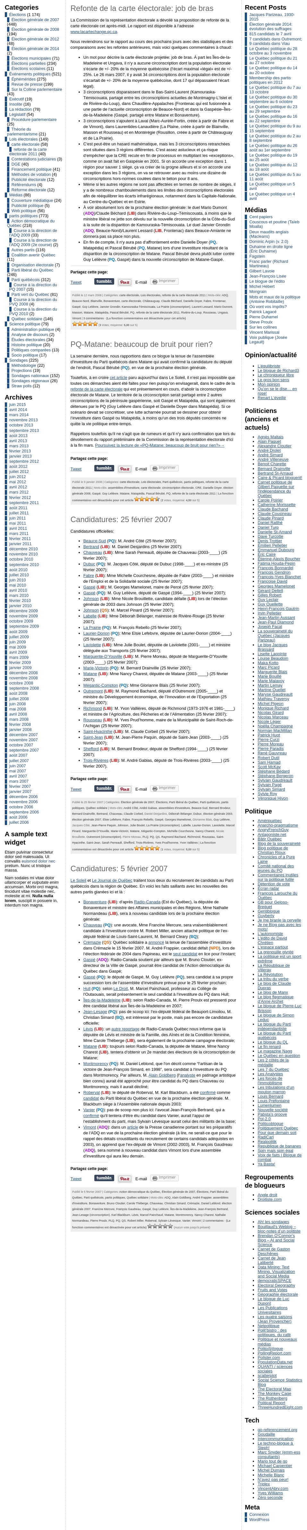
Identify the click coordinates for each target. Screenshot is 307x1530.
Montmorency (95, 1063)
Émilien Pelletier (272, 545)
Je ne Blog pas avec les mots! (279, 927)
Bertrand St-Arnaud (275, 473)
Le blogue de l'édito (267, 281)
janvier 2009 (20, 667)
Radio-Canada (147, 901)
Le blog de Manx (273, 992)
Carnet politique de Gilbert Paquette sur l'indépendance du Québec (276, 489)
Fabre (207, 301)
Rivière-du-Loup (191, 312)
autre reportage (125, 1029)
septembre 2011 (24, 502)
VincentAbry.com (273, 1488)
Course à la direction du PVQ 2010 (33, 311)
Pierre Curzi (268, 739)
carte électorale (26, 144)
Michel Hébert (262, 286)
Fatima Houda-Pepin (276, 563)
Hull (86, 988)
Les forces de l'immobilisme (270, 1080)
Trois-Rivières (95, 760)
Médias (15, 195)
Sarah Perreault (112, 842)
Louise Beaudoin (273, 658)
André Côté (131, 808)
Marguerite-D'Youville (95, 831)
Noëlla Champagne (275, 726)
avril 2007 (18, 776)
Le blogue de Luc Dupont (273, 1301)
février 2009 (20, 662)
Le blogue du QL (273, 1042)
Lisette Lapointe (272, 653)
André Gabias (148, 808)
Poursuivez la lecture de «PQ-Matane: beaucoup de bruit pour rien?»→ (160, 445)
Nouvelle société (273, 1109)
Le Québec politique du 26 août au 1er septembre (273, 147)
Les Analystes (270, 1073)
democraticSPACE (274, 1280)
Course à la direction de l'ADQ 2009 (33, 232)
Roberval (91, 1092)
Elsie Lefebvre (112, 819)
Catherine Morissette (276, 504)
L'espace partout (273, 947)
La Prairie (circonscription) (173, 306)
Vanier (89, 1109)
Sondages (18, 360)
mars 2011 (19, 533)
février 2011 (20, 538)
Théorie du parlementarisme (22, 131)
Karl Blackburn (120, 1214)
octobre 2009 (21, 621)
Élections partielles (29, 63)
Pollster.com (269, 1357)
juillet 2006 (19, 822)
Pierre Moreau (271, 744)
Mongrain (257, 291)
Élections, (162, 802)
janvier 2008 (20, 729)
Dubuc (89, 564)
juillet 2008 (19, 698)
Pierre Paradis (271, 748)
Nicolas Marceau (273, 717)
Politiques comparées (31, 350)
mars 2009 (19, 657)
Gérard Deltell (270, 590)
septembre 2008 (24, 688)
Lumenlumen (269, 1105)
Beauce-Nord (80, 301)
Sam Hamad (269, 762)
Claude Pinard (271, 518)
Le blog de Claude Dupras (274, 985)
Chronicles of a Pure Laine (276, 859)
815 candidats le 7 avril (270, 33)
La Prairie (92, 627)
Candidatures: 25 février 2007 (121, 519)
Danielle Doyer (192, 301)
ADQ (225, 295)
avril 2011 (18, 528)
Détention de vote (274, 883)
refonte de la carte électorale (97, 389)
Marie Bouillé (269, 676)
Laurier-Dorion (96, 633)
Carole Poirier (270, 500)
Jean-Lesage (95, 1011)
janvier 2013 (20, 456)
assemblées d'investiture (124, 487)
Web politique (24, 210)
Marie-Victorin (96, 668)
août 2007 (18, 755)
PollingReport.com (274, 1353)
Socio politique (25, 355)
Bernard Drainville (83, 813)
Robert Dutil (268, 757)
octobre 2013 (21, 425)
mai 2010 (17, 585)
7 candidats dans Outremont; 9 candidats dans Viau (275, 41)
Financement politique (32, 169)
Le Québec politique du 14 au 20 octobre (273, 70)
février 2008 (20, 724)
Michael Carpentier (275, 1465)
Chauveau (92, 552)
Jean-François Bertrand (213, 1209)
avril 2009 (18, 652)
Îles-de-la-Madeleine (102, 1000)
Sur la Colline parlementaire (37, 89)
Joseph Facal (270, 626)
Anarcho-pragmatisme (278, 825)
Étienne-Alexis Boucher (279, 558)
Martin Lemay (270, 685)
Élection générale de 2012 (35, 39)
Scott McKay (269, 766)
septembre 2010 (24, 564)
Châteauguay (151, 301)
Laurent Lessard (202, 306)
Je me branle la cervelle (279, 920)
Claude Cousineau (274, 513)
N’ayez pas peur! (273, 1479)
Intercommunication (276, 1438)
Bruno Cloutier (116, 1203)
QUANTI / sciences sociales (275, 1368)
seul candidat (185, 953)
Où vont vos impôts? (268, 306)
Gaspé (76, 306)
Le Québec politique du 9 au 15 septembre (275, 128)
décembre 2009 (23, 610)
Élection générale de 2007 (35, 19)
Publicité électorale (29, 179)
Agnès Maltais (270, 436)
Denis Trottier (270, 540)
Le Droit (121, 988)
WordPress (259, 1519)
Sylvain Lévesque (169, 1220)
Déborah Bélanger (180, 813)
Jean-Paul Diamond (276, 622)
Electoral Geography (276, 1285)
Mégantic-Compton (100, 685)
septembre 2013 (24, 430)
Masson (77, 312)
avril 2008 (18, 714)
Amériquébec (270, 820)
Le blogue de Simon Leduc (276, 1017)
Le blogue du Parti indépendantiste (274, 1026)
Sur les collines (263, 327)
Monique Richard (273, 708)
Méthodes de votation (31, 174)
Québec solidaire (27, 318)
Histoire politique (27, 344)
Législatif (17, 114)
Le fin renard (269, 1046)
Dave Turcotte (270, 536)
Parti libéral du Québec (32, 270)
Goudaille (266, 1434)
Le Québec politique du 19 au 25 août (273, 157)
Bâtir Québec (270, 839)
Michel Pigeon (270, 703)
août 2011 (18, 507)
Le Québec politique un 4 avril (272, 196)
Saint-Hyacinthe (97, 731)
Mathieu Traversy (273, 698)
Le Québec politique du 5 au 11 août (275, 176)
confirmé (208, 1092)
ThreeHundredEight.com (280, 1407)
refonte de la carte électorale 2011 (28, 151)
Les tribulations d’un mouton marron (276, 1089)
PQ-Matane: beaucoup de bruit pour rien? (142, 344)
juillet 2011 (19, 513)
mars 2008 (19, 719)
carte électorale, (130, 295)
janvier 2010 (20, 605)
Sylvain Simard (271, 789)
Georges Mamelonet (178, 819)
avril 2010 (18, 590)
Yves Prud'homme (166, 842)
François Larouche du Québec (277, 895)
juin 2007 (17, 765)
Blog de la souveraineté (279, 843)
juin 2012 (17, 476)
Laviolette (92, 644)
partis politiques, (195, 482)
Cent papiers (261, 216)
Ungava (223, 312)
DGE (16, 164)
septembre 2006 (24, 812)
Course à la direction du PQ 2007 (33, 287)
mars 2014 (19, 414)
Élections (17, 14)
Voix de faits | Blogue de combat (280, 1157)
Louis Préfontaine (274, 1100)
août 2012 (18, 466)
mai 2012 (17, 481)
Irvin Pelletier (269, 613)
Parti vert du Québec (30, 294)
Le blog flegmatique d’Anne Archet (276, 999)
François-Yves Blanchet (279, 576)
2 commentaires (213, 1220)
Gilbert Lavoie (262, 271)
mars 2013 (19, 445)
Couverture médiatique (32, 200)
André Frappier (201, 1197)
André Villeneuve (273, 459)
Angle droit (267, 1194)
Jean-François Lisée (267, 276)
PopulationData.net (275, 1362)
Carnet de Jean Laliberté (272, 1260)
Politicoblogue (270, 1123)
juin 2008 (17, 703)
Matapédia (101, 312)
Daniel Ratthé (270, 522)
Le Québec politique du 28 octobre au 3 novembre (273, 51)
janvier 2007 (20, 791)
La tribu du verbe (273, 978)
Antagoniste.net (272, 834)
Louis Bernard (270, 1096)
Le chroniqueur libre (276, 375)
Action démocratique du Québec (31, 223)
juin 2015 (17, 404)
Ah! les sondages (273, 1221)
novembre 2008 (23, 677)
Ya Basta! (266, 1164)
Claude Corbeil (133, 813)
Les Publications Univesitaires (272, 1310)
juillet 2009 (19, 636)
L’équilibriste (269, 366)
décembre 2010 (23, 548)
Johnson (91, 598)
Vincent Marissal (264, 332)
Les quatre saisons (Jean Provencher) (275, 1319)
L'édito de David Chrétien (272, 940)
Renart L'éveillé (272, 397)
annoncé (156, 942)
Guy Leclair (268, 599)
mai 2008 (17, 709)
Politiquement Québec (278, 1128)
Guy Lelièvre (90, 306)
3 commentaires (93, 318)
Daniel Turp (268, 527)
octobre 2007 (21, 745)
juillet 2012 (19, 471)
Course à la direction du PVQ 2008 (33, 301)
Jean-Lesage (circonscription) (91, 1214)
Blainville (96, 301)
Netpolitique (268, 1325)
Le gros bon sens (273, 379)
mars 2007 (19, 781)
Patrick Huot (269, 735)
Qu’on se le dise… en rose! (277, 391)
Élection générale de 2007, (138, 802)
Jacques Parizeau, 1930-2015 (272, 16)
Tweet (76, 282)
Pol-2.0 (264, 1118)
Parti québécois (26, 279)
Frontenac (219, 301)
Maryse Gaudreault (275, 694)
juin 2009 (17, 642)
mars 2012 (19, 492)
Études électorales (28, 339)
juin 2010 (17, 580)
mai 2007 (17, 771)
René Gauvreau (272, 753)
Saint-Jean (93, 737)
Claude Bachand (273, 509)
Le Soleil (78, 880)
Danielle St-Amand (275, 531)
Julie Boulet (137, 825)
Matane (88, 312)
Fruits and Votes (272, 1289)
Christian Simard (175, 1203)
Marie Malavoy (271, 680)
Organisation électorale (33, 264)
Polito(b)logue (270, 1348)
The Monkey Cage (274, 1393)
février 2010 (20, 600)
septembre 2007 (24, 750)
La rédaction (20, 109)
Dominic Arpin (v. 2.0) (268, 241)
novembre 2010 (23, 554)
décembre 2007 (23, 734)
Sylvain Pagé (270, 784)
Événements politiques (30, 74)
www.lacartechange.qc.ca (94, 31)
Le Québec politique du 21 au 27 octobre (273, 60)
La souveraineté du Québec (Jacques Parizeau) (275, 635)
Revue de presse (27, 84)
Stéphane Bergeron (275, 775)
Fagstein (257, 256)
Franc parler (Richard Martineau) (268, 263)
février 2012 (20, 497)
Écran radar (268, 888)
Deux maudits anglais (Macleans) (268, 234)
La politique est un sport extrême (279, 958)
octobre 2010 (21, 559)
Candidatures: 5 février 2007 (119, 868)
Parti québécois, (173, 482)
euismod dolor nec (38, 861)
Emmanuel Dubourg (276, 549)
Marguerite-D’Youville (102, 656)
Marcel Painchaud (151, 1214)
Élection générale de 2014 (35, 48)
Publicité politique (28, 205)
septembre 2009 (24, 626)
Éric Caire (267, 554)
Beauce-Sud (94, 540)
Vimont (76, 318)
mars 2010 (19, 595)
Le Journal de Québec (112, 880)
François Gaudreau (128, 1209)
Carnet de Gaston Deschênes (274, 1251)
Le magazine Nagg (275, 1051)
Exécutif (16, 99)
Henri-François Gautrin (278, 608)
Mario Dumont (223, 306)
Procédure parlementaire (34, 119)
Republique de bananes (279, 1146)
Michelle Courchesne (180, 831)
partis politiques (23, 215)
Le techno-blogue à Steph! (276, 1445)
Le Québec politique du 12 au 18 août (273, 167)
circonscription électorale (178, 487)
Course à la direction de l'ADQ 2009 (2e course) (33, 242)
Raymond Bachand (173, 836)
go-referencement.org (277, 1429)
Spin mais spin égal (275, 1150)
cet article (118, 377)
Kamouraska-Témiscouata (139, 306)
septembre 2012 (24, 461)
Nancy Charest (204, 831)
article (132, 1127)
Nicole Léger (269, 721)
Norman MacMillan (275, 730)
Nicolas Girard (271, 712)
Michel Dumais (271, 1470)
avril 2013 (18, 440)
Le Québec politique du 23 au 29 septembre (273, 109)
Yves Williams (270, 1493)
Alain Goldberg (162, 1075)
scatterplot (267, 1375)
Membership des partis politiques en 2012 (270, 80)
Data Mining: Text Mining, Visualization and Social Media (276, 1271)
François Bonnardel (275, 567)
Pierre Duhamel (263, 316)
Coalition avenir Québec (33, 255)
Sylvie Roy (267, 793)
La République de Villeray (274, 967)
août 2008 (18, 693)
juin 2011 (17, 518)
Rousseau (209, 312)
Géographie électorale (278, 1294)
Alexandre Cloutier (274, 445)
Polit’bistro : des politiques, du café (274, 1332)
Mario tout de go (272, 1461)
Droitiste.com (270, 1199)
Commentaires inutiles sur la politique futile (278, 877)
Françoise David (272, 581)
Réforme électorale (29, 189)
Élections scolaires (29, 68)
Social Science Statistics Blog (280, 1382)
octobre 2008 (21, 683)
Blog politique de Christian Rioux (273, 850)
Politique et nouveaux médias (277, 1341)
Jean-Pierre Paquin (103, 825)
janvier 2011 (20, 543)
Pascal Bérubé (119, 312)
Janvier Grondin (110, 306)
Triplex (264, 1484)
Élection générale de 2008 (35, 29)
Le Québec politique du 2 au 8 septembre (275, 138)
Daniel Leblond (210, 1203)
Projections (22, 370)
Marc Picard (268, 667)
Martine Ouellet (272, 689)
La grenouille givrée (276, 952)
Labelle (90, 616)
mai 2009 (17, 647)
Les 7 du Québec (273, 1069)
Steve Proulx (261, 322)
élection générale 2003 (217, 813)
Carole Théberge (137, 1203)
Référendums (24, 184)
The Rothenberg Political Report (272, 1400)
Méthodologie (24, 365)
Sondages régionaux (30, 380)
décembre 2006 (23, 796)
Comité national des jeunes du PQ (276, 868)
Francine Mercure (103, 1209)
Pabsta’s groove (272, 1114)
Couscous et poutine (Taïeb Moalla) (274, 224)
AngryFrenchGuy (273, 829)
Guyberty (266, 915)
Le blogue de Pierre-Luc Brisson (280, 1008)
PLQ (145, 836)
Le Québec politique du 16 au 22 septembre (273, 118)
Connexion (259, 1514)
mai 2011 (17, 523)
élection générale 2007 (86, 819)
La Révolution (270, 974)
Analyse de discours (30, 334)
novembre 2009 (23, 616)
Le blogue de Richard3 (278, 370)
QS (158, 836)
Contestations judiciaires (34, 159)
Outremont (93, 691)
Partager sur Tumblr (104, 281)
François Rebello (142, 819)
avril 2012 (18, 487)
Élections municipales (31, 58)
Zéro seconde (270, 1497)
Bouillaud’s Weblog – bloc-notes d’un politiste (279, 1228)
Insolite (15, 104)
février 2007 (20, 786)
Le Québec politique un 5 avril (272, 186)
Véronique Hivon (273, 798)
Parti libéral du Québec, (184, 802)
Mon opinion (269, 384)
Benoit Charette (272, 463)
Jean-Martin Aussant (276, 617)
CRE (198, 487)
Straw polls (22, 385)
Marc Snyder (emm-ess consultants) (279, 1454)
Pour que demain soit (277, 1132)
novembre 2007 (23, 739)
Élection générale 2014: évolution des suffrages (270, 26)
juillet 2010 (19, 574)
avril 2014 (18, 409)
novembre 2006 (23, 801)
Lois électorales (23, 139)
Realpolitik (267, 1141)
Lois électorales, (151, 295)
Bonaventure (112, 301)
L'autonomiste (270, 933)
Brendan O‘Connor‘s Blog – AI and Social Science (276, 1240)
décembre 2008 (23, 672)
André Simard (270, 454)
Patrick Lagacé (263, 311)
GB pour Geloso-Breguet (273, 904)
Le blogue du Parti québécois (274, 1035)
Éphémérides (24, 79)
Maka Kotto (268, 662)
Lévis (88, 1029)
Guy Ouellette (270, 604)
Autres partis (23, 249)
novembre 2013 (23, 419)
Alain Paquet (269, 441)
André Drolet (269, 450)
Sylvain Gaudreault (275, 780)
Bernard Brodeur (219, 808)
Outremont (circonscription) (104, 836)
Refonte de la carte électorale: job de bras (142, 8)
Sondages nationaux (30, 375)
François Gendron (274, 572)
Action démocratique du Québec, (140, 1191)
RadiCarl (266, 1137)
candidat (91, 1098)
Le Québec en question (279, 1055)
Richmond (92, 708)
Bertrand (91, 546)
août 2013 (18, 435)
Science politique (24, 324)
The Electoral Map (274, 1389)
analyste (187, 1075)
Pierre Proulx (98, 1220)
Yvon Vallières (189, 842)
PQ (132, 312)
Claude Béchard (171, 301)
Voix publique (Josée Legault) (268, 339)
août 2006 (18, 817)
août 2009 (18, 631)
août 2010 (18, 569)
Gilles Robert (269, 595)
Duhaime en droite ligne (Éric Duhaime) (271, 249)
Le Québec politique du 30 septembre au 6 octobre (273, 99)
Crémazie (92, 942)
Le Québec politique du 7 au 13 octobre (275, 89)
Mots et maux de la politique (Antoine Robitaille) (274, 299)
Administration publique (33, 329)
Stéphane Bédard (274, 771)
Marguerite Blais (272, 671)
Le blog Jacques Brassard (272, 647)
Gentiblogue (269, 911)
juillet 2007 (19, 760)
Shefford (91, 748)
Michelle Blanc (271, 1475)
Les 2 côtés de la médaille (273, 1062)
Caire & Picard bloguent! (280, 477)
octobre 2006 (21, 806)
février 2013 (20, 451)
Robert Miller (135, 1220)
